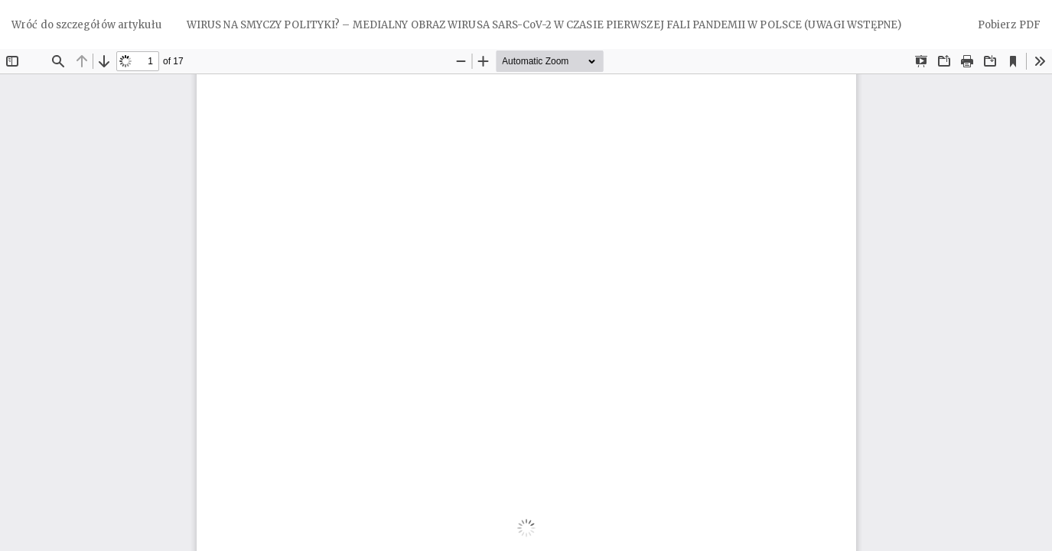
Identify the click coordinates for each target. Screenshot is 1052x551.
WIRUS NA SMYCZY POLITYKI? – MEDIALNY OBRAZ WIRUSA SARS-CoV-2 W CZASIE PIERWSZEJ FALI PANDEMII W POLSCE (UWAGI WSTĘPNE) (544, 24)
